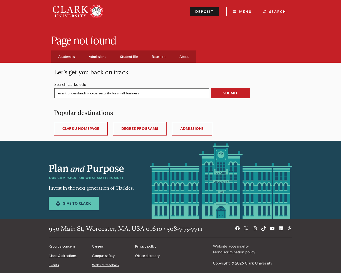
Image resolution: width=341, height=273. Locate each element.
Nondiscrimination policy (234, 252)
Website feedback (105, 265)
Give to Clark (73, 203)
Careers (98, 246)
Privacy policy (145, 246)
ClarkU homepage (80, 128)
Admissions (192, 128)
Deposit (204, 11)
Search (277, 11)
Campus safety (103, 255)
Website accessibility (231, 246)
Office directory (147, 255)
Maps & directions (63, 255)
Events (54, 265)
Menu (245, 11)
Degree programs (139, 128)
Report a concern (62, 246)
